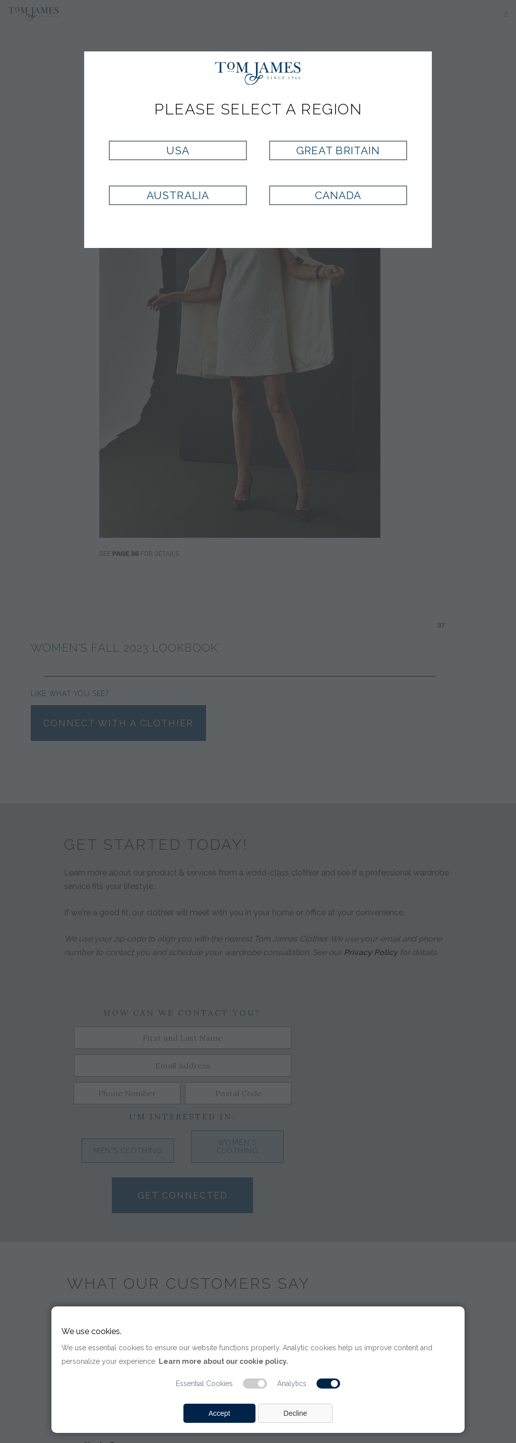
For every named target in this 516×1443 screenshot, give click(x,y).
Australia (178, 195)
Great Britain (338, 150)
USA (177, 150)
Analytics (291, 1383)
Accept (219, 1413)
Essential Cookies (204, 1383)
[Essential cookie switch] (255, 1383)
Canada (338, 195)
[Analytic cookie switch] (328, 1383)
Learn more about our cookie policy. (223, 1361)
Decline (295, 1413)
